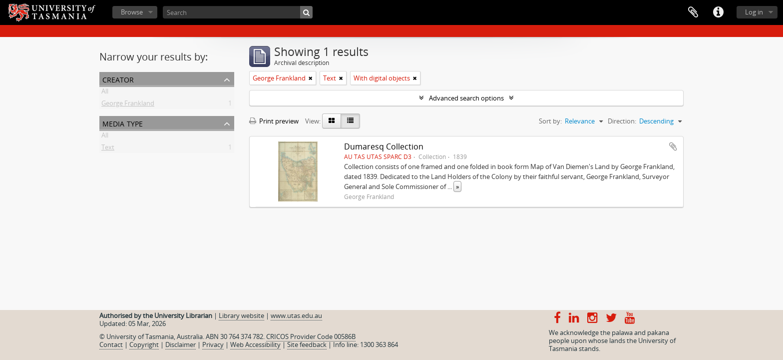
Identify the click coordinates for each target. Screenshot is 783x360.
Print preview (274, 121)
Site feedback (307, 344)
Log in (754, 12)
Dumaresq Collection (383, 146)
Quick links (718, 12)
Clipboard (693, 12)
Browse (132, 12)
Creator (118, 79)
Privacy (213, 344)
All (104, 93)
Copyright (144, 344)
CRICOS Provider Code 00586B (311, 336)
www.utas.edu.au (296, 315)
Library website (241, 315)
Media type (122, 123)
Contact (111, 344)
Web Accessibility (255, 344)
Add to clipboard (673, 147)
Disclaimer (180, 344)
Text (107, 149)
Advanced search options (466, 98)
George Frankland (127, 105)
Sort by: (550, 121)
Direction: (622, 121)
